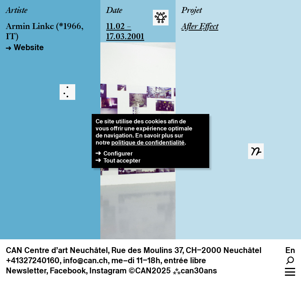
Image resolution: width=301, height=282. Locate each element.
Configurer (117, 153)
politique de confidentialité (148, 142)
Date (114, 11)
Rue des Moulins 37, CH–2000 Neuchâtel (186, 250)
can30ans (195, 270)
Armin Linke (30, 27)
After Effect (199, 27)
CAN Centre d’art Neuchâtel (57, 250)
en (290, 250)
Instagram (108, 270)
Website (29, 47)
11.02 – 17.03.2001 (125, 32)
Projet (191, 11)
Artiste (16, 11)
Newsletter (26, 270)
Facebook (68, 270)
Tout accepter (121, 160)
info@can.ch (85, 260)
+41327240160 (33, 260)
